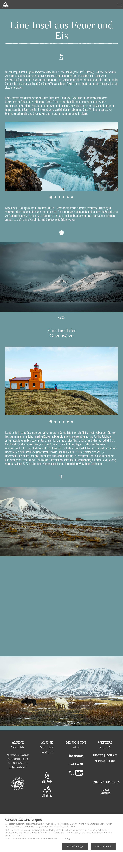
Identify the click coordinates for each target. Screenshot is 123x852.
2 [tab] (55, 197)
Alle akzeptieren (103, 846)
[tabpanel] (61, 156)
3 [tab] (59, 197)
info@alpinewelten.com (17, 767)
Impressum (105, 789)
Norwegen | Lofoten (105, 761)
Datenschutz (105, 792)
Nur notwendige (75, 846)
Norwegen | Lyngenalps (105, 755)
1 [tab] (50, 197)
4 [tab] (63, 197)
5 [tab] (67, 197)
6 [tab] (72, 197)
